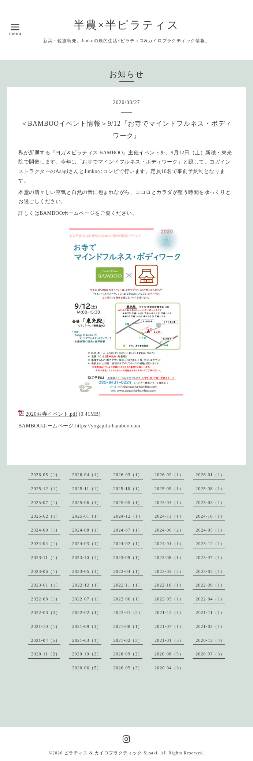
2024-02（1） (128, 543)
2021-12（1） (169, 612)
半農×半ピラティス (126, 25)
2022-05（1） (169, 599)
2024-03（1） (86, 543)
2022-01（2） (128, 612)
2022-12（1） (86, 585)
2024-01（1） (169, 543)
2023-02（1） (210, 571)
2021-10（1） (45, 626)
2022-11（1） (128, 585)
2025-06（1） (86, 502)
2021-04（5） (45, 640)
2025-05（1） (128, 502)
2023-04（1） (128, 571)
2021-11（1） (210, 612)
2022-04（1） (210, 599)
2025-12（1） (45, 488)
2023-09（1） (127, 557)
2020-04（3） (169, 667)
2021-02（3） (128, 640)
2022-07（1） (86, 599)
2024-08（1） (86, 530)
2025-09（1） (169, 488)
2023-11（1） (45, 557)
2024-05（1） (210, 530)
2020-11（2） (45, 654)
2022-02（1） (86, 612)
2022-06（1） (128, 599)
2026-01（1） (210, 474)
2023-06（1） (45, 571)
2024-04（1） (45, 543)
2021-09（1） (86, 626)
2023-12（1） (210, 543)
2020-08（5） (169, 654)
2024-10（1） (210, 516)
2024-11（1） (169, 516)
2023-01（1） (45, 585)
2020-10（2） (86, 654)
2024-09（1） (45, 530)
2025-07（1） (45, 502)
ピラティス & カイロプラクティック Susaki (110, 753)
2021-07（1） (169, 626)
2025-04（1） (169, 502)
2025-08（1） (210, 488)
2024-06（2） (169, 530)
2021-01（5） (169, 640)
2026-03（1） (128, 474)
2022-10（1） (169, 585)
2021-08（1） (128, 626)
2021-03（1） (86, 640)
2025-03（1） (210, 502)
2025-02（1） (45, 516)
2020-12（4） (210, 640)
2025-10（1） (127, 488)
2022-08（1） (45, 599)
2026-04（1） (86, 474)
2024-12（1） (128, 516)
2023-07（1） (210, 557)
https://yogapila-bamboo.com (107, 426)
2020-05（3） (128, 667)
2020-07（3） (210, 654)
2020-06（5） (86, 667)
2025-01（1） (86, 516)
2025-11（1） (86, 488)
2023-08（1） (169, 557)
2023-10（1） (86, 557)
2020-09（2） (127, 654)
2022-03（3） (45, 612)
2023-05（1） (86, 571)
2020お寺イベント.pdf (51, 414)
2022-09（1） (210, 585)
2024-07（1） (128, 530)
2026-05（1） (45, 474)
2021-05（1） (210, 626)
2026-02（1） (169, 474)
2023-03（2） (169, 571)
